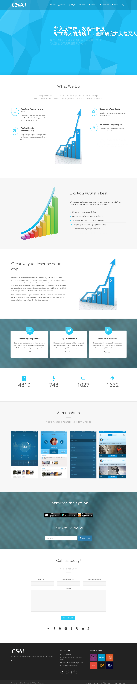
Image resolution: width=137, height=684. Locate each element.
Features (62, 5)
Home (52, 5)
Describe (82, 5)
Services (93, 5)
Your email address (68, 580)
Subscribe (85, 538)
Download (104, 5)
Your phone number (94, 580)
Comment (68, 588)
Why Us (72, 5)
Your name (42, 580)
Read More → (15, 661)
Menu (115, 5)
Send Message (68, 618)
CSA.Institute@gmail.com (75, 663)
